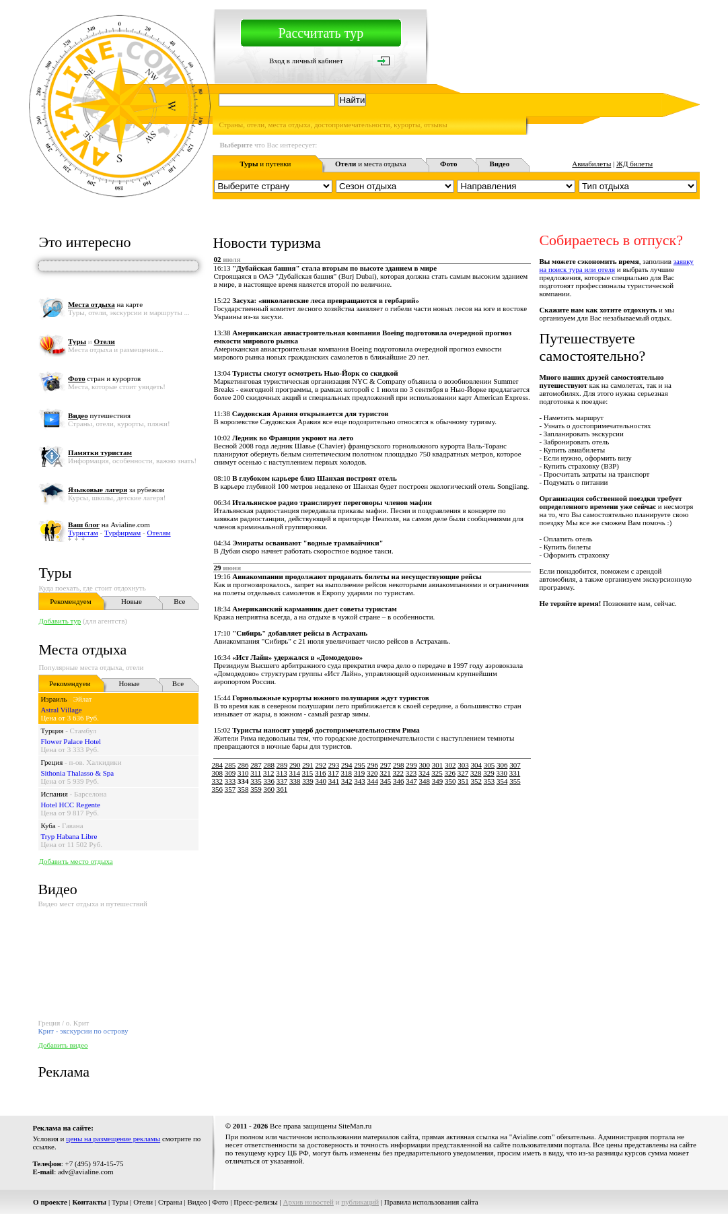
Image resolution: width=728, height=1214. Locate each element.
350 (450, 781)
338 (295, 781)
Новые (131, 601)
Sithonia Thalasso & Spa (77, 773)
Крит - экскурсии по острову (83, 1031)
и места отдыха (370, 164)
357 (230, 789)
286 (243, 765)
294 (347, 765)
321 (385, 773)
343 (359, 781)
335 (256, 781)
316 (320, 773)
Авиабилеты (591, 164)
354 (502, 781)
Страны (170, 1202)
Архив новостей (308, 1202)
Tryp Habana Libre (68, 836)
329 (489, 773)
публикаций (360, 1202)
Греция (51, 762)
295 (359, 765)
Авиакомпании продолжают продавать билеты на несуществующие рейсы (357, 576)
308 (217, 773)
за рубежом (116, 489)
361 (282, 789)
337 (282, 781)
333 (230, 781)
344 (372, 781)
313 (281, 773)
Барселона (90, 794)
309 (230, 773)
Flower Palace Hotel (70, 741)
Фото (220, 1202)
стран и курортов (104, 378)
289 (282, 765)
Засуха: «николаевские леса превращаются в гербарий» (325, 300)
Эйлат (82, 699)
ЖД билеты (634, 164)
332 (217, 781)
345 (386, 781)
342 (347, 781)
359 (256, 789)
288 (269, 765)
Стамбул (83, 731)
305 (489, 765)
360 (269, 789)
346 (398, 781)
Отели (143, 1202)
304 (476, 765)
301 (437, 765)
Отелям (158, 533)
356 (217, 789)
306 (502, 765)
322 (398, 773)
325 (437, 773)
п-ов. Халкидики (95, 762)
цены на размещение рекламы (113, 1139)
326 (450, 773)
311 (255, 773)
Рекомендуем (70, 601)
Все (179, 601)
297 (386, 765)
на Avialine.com (109, 524)
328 (476, 773)
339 (308, 781)
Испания (53, 794)
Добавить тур (59, 621)
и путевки (265, 164)
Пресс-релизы (255, 1202)
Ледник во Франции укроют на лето (292, 438)
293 (334, 765)
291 (308, 765)
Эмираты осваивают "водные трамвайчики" (307, 543)
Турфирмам (122, 533)
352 (476, 781)
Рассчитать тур (320, 33)
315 (308, 773)
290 (295, 765)
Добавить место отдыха (75, 861)
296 (372, 765)
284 (217, 765)
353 (489, 781)
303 (463, 765)
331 (515, 773)
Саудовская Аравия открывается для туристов (310, 413)
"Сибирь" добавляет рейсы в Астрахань (299, 633)
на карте (105, 304)
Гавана (72, 825)
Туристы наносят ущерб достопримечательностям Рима (326, 730)
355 (515, 781)
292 (320, 765)
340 (320, 781)
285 (230, 765)
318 (346, 773)
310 (243, 773)
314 (294, 773)
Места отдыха (82, 649)
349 (437, 781)
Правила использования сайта (431, 1202)
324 (424, 773)
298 (398, 765)
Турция (51, 731)
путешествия (99, 415)
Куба (47, 825)
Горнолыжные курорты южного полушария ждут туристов (330, 698)
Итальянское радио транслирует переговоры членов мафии (332, 502)
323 (411, 773)
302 (450, 765)
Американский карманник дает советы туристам (314, 609)
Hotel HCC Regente (70, 805)
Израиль (53, 699)
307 (515, 765)
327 (463, 773)
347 (411, 781)
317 (333, 773)
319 (359, 773)
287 (256, 765)
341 (334, 781)
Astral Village (60, 710)
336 (269, 781)
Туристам (83, 533)
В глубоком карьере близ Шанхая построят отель (314, 478)
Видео (197, 1202)
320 (372, 773)
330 (501, 773)
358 (243, 789)
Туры (54, 572)
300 (424, 765)
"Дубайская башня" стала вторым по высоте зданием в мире (334, 268)
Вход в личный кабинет (306, 61)
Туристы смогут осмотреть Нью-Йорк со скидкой (315, 373)
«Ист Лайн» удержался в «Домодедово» (297, 657)
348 (424, 781)
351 (463, 781)
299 (411, 765)
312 (269, 773)
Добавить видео (62, 1045)
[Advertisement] (455, 825)
